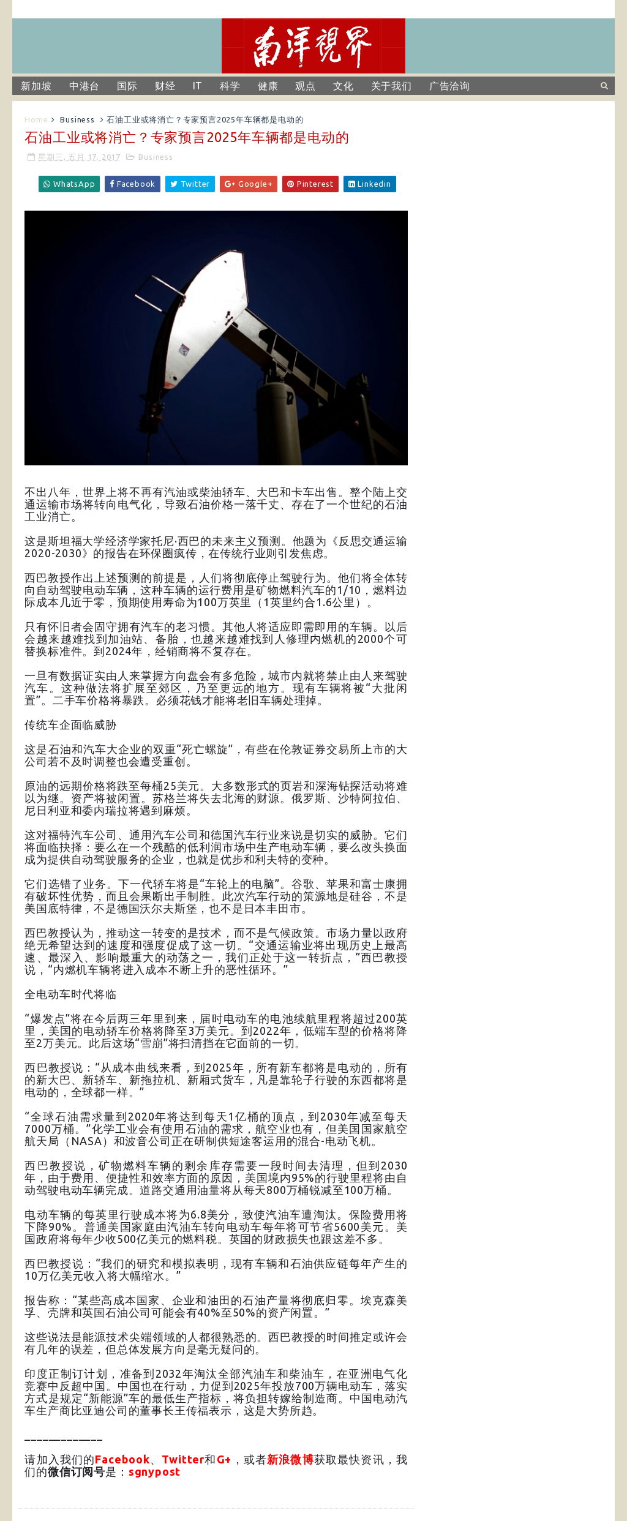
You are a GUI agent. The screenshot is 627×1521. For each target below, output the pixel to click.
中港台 (84, 85)
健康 (268, 85)
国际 (127, 85)
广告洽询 (449, 85)
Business (77, 119)
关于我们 (391, 85)
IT (198, 85)
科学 (230, 85)
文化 (343, 85)
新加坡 (36, 85)
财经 (165, 85)
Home (36, 119)
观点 (305, 85)
